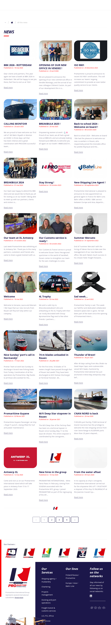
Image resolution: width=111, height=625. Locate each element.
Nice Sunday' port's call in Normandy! (19, 356)
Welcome (9, 296)
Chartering (46, 579)
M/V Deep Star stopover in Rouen (55, 415)
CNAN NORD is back (86, 413)
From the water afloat (87, 472)
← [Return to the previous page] (5, 22)
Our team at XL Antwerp (18, 237)
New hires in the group (53, 472)
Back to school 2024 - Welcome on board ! (86, 125)
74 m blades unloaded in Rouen (53, 356)
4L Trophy (45, 296)
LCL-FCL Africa (48, 609)
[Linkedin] (91, 589)
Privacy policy (81, 622)
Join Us (92, 622)
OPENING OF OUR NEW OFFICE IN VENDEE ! (52, 66)
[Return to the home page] (11, 22)
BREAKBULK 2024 (14, 182)
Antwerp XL (11, 472)
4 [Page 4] (66, 519)
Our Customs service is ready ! (53, 239)
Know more (19, 590)
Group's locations (53, 622)
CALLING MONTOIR (15, 123)
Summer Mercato (84, 237)
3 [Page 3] (59, 519)
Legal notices (68, 622)
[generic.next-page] (74, 520)
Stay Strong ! (46, 182)
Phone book (102, 622)
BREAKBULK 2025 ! (49, 123)
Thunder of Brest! (84, 354)
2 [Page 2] (51, 519)
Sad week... (81, 296)
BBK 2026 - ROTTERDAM (18, 65)
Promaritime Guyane (16, 413)
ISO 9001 (79, 65)
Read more (8, 87)
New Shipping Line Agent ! (90, 182)
